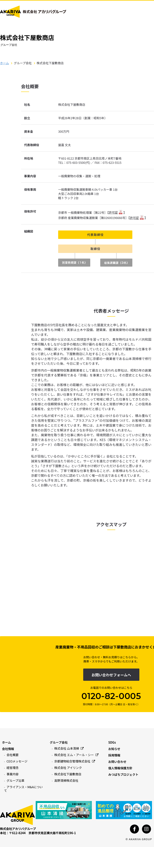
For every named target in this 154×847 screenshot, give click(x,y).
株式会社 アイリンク (68, 767)
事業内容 (13, 774)
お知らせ (114, 749)
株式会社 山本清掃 (69, 748)
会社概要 (13, 755)
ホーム (4, 63)
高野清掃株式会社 (66, 780)
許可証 (113, 212)
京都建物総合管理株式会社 (74, 761)
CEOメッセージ (17, 761)
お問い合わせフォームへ (111, 674)
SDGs (112, 742)
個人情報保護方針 (120, 768)
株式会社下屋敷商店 (67, 774)
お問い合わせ (117, 761)
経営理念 (13, 767)
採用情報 (114, 755)
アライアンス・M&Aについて (23, 789)
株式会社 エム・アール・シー (76, 755)
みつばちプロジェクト (123, 774)
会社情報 (8, 749)
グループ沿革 (15, 780)
